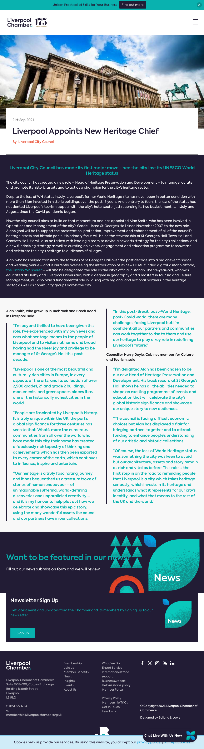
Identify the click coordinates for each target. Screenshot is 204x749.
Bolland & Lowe (169, 717)
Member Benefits (76, 672)
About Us (70, 689)
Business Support (113, 681)
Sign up (23, 633)
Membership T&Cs (115, 702)
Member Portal (112, 689)
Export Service (112, 668)
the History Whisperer (24, 270)
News (68, 676)
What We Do (111, 663)
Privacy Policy (111, 698)
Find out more (133, 5)
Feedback (109, 711)
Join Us (69, 668)
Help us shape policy (116, 685)
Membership (73, 663)
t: (16, 706)
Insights (69, 681)
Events (69, 685)
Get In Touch (111, 707)
